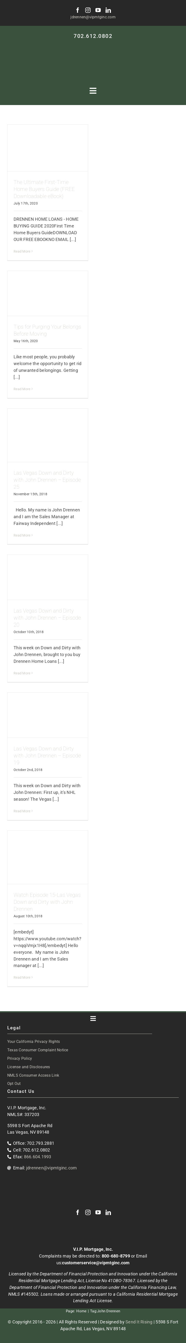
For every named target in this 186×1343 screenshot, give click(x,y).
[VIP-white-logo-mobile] (93, 45)
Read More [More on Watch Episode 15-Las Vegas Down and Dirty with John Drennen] (22, 977)
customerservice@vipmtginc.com (96, 1262)
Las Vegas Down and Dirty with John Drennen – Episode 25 (47, 480)
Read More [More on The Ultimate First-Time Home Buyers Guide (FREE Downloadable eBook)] (22, 251)
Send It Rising (139, 1321)
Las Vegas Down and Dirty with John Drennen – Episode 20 (47, 618)
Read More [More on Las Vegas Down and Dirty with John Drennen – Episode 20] (22, 673)
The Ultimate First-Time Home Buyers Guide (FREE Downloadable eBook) (44, 189)
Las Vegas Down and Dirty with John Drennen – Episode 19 (47, 756)
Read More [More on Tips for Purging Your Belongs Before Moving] (22, 389)
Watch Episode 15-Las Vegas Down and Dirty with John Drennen (47, 902)
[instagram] (88, 10)
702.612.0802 (93, 36)
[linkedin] (108, 10)
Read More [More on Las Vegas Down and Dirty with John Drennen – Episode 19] (22, 811)
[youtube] (98, 10)
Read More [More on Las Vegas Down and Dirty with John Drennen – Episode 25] (22, 535)
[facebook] (77, 10)
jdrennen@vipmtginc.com (93, 17)
